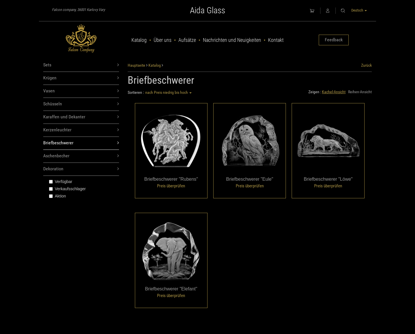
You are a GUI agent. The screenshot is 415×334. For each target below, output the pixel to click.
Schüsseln (81, 104)
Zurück (366, 65)
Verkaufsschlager (67, 188)
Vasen (81, 91)
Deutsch (359, 10)
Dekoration (81, 169)
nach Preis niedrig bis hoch (168, 92)
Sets (81, 65)
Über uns (162, 40)
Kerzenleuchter (81, 130)
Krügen (81, 78)
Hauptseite (136, 65)
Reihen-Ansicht (360, 91)
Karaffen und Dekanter (81, 117)
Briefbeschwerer (81, 143)
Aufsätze (187, 40)
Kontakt (276, 40)
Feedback (334, 39)
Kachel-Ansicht (334, 91)
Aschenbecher (81, 156)
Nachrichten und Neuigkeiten (232, 40)
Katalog (139, 40)
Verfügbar (60, 181)
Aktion (57, 196)
